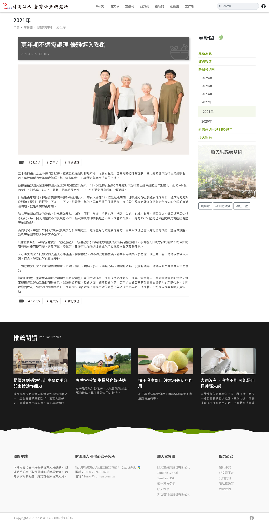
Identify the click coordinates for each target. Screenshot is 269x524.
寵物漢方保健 (166, 483)
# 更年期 (52, 162)
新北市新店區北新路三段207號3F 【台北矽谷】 (107, 467)
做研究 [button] (99, 6)
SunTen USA (165, 478)
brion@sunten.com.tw (99, 476)
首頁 (16, 27)
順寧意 (205, 206)
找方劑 (144, 6)
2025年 (206, 77)
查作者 (189, 6)
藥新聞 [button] (159, 6)
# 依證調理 (72, 162)
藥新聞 (28, 27)
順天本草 (163, 489)
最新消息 (205, 53)
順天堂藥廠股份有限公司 (173, 467)
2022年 (206, 102)
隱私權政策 (226, 483)
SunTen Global (167, 472)
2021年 (61, 27)
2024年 (206, 85)
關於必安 (225, 467)
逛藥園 (174, 6)
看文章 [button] (114, 6)
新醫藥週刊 (45, 27)
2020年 (206, 121)
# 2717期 (34, 162)
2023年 (206, 93)
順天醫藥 (205, 137)
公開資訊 (225, 478)
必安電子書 (226, 472)
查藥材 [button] (129, 6)
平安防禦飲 (222, 206)
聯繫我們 (225, 489)
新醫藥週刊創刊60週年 (215, 129)
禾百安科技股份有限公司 (173, 494)
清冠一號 (242, 206)
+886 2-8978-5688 (96, 471)
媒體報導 (205, 61)
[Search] (238, 6)
